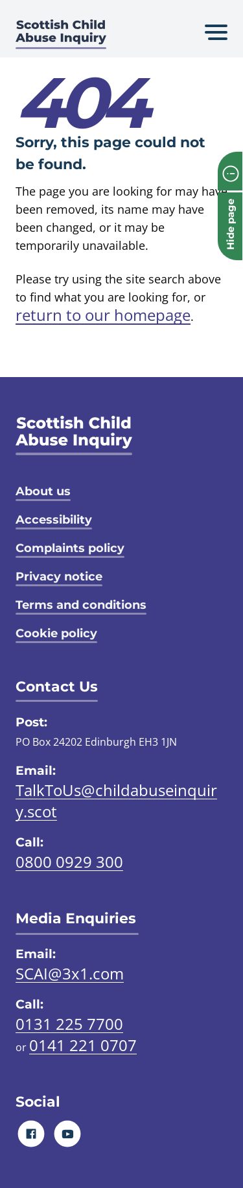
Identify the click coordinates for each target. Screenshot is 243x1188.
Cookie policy (56, 633)
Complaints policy (70, 548)
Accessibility (54, 520)
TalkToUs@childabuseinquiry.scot (116, 800)
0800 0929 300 (69, 861)
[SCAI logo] (74, 435)
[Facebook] (31, 1133)
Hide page (230, 224)
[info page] (230, 171)
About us (43, 491)
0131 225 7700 (69, 1023)
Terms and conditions (81, 605)
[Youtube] (67, 1133)
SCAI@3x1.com (70, 973)
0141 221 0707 (83, 1045)
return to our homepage (103, 314)
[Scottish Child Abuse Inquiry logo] (61, 35)
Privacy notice (59, 576)
